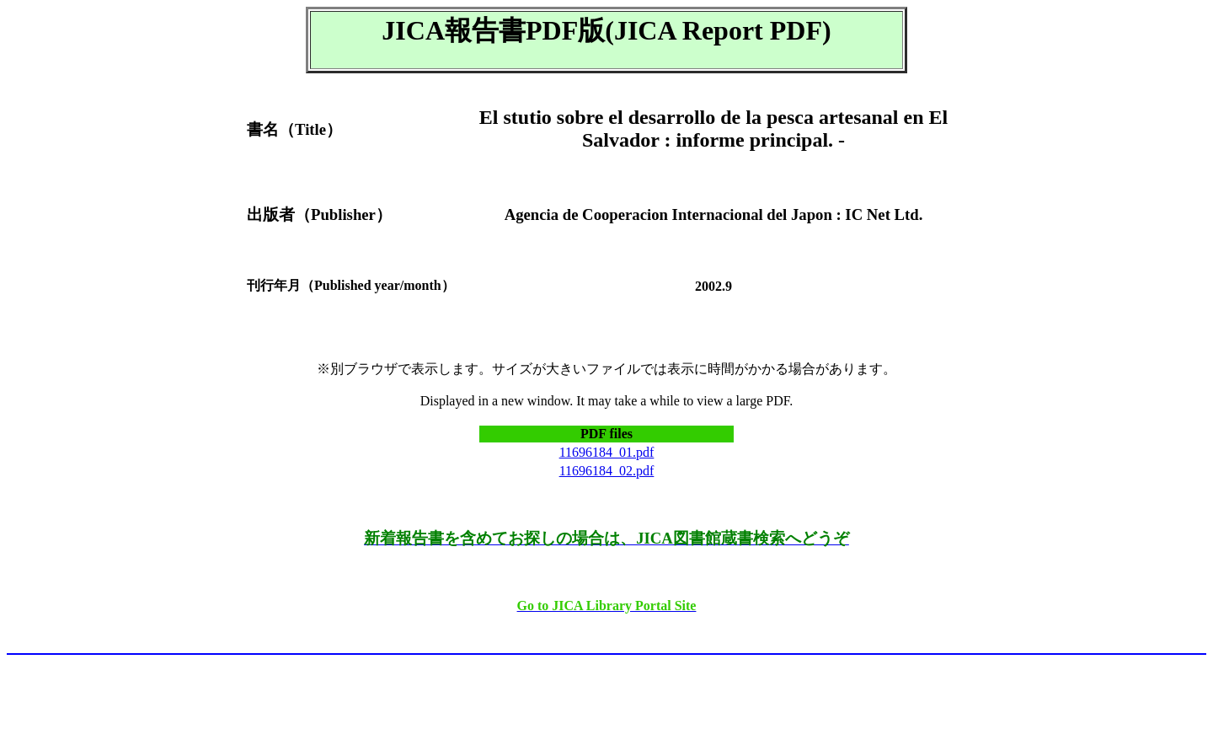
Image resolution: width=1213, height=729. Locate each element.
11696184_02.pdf (607, 471)
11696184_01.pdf (607, 452)
